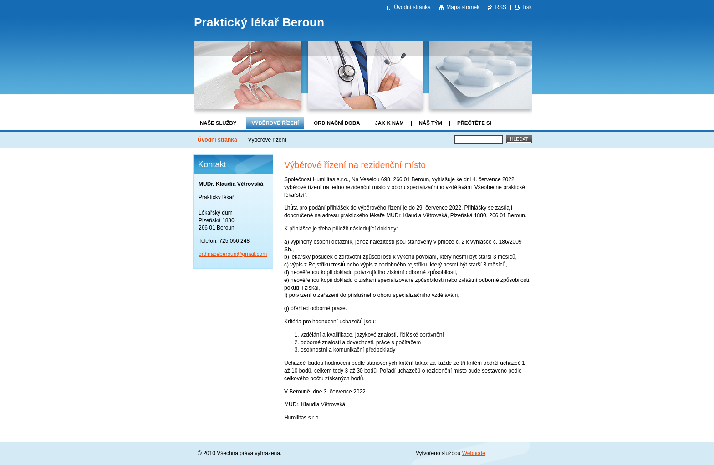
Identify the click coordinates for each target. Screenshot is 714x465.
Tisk (527, 7)
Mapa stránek (462, 7)
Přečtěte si (474, 123)
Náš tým (430, 123)
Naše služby (218, 123)
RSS (500, 7)
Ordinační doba (337, 123)
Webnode (473, 453)
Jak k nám (389, 123)
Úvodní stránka (217, 140)
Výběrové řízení (275, 123)
